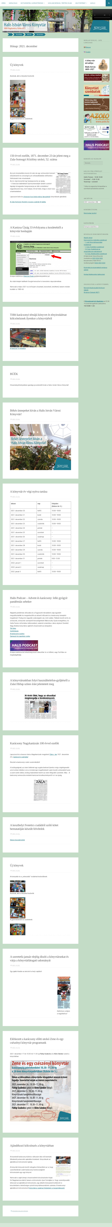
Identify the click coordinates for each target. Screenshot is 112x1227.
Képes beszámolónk (17, 840)
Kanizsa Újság (29, 276)
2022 (96, 263)
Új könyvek (16, 64)
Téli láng (13, 628)
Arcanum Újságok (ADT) (91, 292)
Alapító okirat (88, 238)
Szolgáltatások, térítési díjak (60, 3)
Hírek (4, 3)
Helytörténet (80, 3)
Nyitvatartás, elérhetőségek (32, 3)
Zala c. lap (53, 754)
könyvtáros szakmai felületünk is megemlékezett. (47, 1188)
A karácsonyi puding (17, 634)
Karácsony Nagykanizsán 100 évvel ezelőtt (34, 743)
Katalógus (13, 3)
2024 (97, 258)
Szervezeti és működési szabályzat (95, 240)
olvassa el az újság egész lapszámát (36, 197)
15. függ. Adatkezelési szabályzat (96, 254)
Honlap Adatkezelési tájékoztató (94, 274)
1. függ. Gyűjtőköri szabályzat (94, 247)
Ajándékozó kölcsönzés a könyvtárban (32, 1145)
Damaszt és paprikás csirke (20, 636)
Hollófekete (14, 631)
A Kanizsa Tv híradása (18, 348)
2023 (94, 258)
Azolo (92, 3)
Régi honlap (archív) (90, 213)
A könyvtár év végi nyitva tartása (28, 491)
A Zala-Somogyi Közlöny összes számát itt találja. (28, 202)
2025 (101, 258)
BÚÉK (14, 374)
